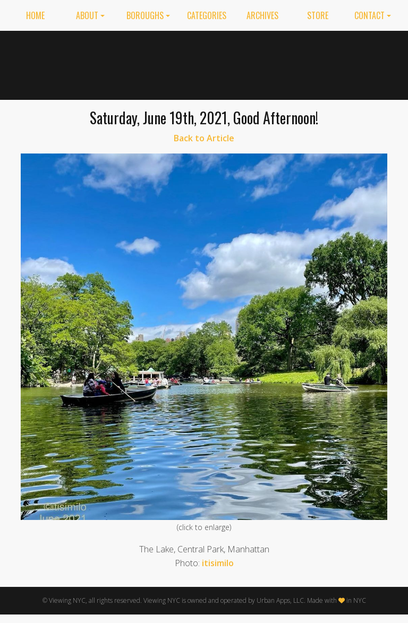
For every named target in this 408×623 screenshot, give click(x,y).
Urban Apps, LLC (280, 600)
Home (35, 15)
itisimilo (218, 563)
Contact (369, 15)
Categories (206, 15)
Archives (262, 15)
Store (317, 15)
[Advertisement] (299, 63)
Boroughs (145, 15)
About (87, 15)
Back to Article (204, 138)
